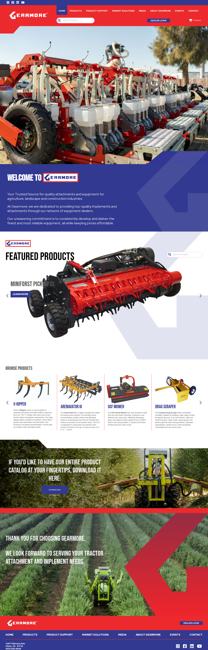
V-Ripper (19, 404)
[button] (59, 20)
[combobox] (77, 20)
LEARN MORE (20, 294)
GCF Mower (116, 407)
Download (55, 489)
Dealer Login (158, 20)
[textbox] (78, 20)
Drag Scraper (165, 407)
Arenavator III (71, 407)
